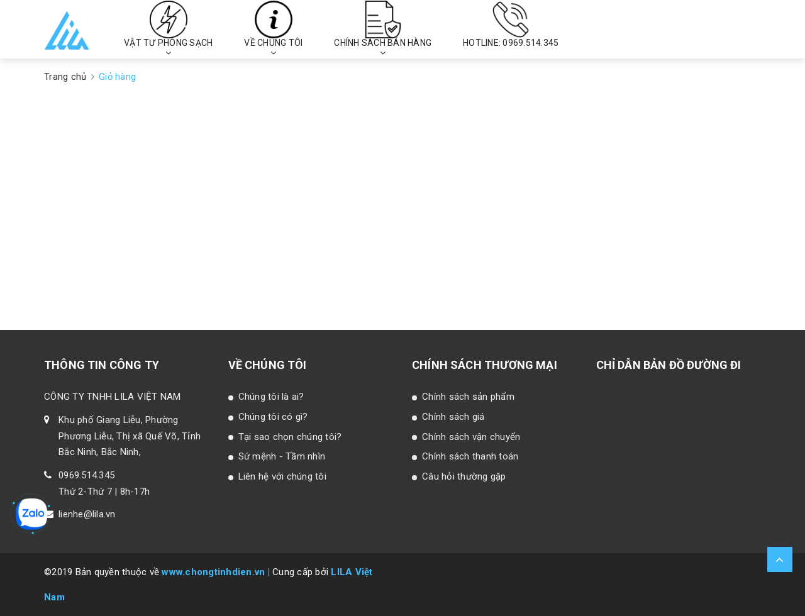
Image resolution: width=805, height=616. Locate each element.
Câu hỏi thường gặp (464, 476)
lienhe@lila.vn (87, 514)
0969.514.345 (86, 475)
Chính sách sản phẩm (468, 396)
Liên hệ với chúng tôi (282, 476)
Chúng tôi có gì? (273, 416)
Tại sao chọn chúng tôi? (290, 437)
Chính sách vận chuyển (471, 437)
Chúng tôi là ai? (271, 396)
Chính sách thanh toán (470, 456)
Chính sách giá (453, 416)
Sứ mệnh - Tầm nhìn (282, 456)
